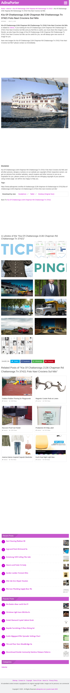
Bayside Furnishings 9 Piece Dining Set (20, 628)
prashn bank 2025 (52, 689)
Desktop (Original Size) (46, 194)
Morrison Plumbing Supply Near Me (19, 589)
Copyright (29, 680)
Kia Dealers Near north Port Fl (17, 604)
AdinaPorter (10, 3)
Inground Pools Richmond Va (16, 549)
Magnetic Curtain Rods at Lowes (47, 398)
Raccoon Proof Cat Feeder (11, 428)
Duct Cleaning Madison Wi (15, 541)
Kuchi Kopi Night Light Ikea (45, 457)
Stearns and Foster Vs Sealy (16, 565)
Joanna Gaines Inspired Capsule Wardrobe (17, 457)
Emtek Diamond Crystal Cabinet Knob (20, 620)
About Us (45, 680)
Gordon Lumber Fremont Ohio (17, 573)
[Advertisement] (34, 61)
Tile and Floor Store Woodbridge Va (19, 644)
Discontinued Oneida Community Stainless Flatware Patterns (28, 652)
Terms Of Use (37, 680)
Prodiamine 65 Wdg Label (45, 428)
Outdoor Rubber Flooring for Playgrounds (16, 398)
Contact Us (21, 680)
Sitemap (14, 680)
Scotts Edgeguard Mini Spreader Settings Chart (23, 636)
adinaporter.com (41, 689)
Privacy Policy (53, 680)
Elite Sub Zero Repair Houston (17, 581)
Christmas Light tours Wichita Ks (18, 612)
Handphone (22, 194)
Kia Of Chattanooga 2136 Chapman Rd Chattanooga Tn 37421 (29, 200)
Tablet (32, 194)
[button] (65, 2)
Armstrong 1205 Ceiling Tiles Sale (18, 557)
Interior (3, 21)
